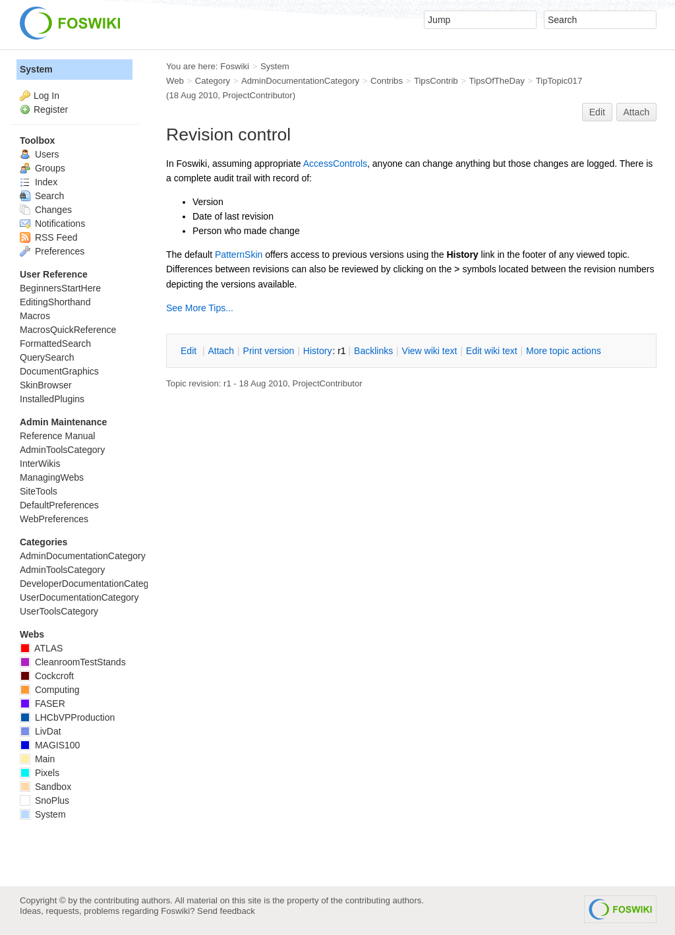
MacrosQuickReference (68, 329)
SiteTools (38, 491)
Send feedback (226, 911)
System (36, 69)
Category (212, 81)
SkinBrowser (46, 385)
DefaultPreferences (59, 505)
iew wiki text (429, 351)
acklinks (373, 351)
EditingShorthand (55, 302)
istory (317, 351)
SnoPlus (44, 800)
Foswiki (234, 66)
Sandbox (45, 786)
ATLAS (41, 648)
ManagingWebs (52, 477)
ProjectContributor (258, 95)
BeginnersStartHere (60, 288)
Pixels (39, 773)
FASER (42, 703)
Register (51, 109)
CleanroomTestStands (73, 662)
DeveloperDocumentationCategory (90, 583)
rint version (269, 351)
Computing (50, 689)
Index (38, 182)
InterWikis (40, 463)
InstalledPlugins (52, 399)
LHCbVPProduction (67, 717)
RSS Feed (48, 237)
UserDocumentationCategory (79, 597)
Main (37, 759)
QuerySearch (47, 357)
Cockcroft (47, 676)
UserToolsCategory (59, 611)
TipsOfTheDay (497, 81)
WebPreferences (54, 519)
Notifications (52, 223)
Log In (46, 95)
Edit (597, 112)
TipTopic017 (559, 81)
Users (39, 154)
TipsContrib (436, 81)
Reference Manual (57, 436)
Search (42, 196)
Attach (637, 112)
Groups (42, 168)
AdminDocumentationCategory (300, 81)
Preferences (52, 251)
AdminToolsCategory (62, 449)
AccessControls (335, 163)
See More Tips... (199, 308)
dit (190, 351)
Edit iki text (491, 351)
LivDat (40, 731)
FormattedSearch (55, 343)
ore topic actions (563, 351)
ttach (221, 351)
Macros (35, 316)
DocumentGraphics (59, 371)
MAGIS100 (50, 745)
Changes (46, 209)
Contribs (386, 81)
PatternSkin (238, 254)
